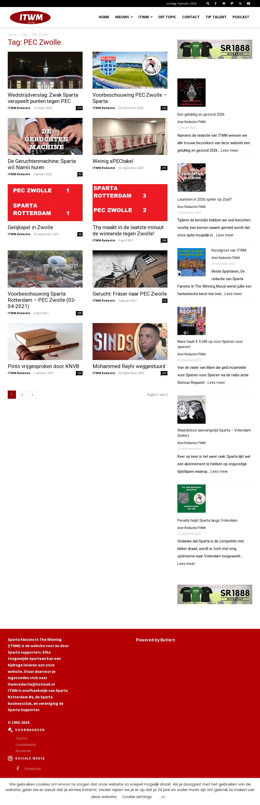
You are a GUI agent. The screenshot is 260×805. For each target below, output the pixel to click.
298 (79, 313)
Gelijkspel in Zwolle (30, 227)
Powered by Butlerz (155, 640)
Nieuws (124, 16)
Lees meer (229, 150)
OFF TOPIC (167, 16)
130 (79, 373)
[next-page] (32, 395)
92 (80, 174)
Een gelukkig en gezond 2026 (201, 114)
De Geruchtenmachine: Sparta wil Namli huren (42, 164)
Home (104, 16)
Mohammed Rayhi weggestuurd (129, 366)
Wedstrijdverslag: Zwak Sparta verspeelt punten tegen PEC (43, 98)
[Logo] (30, 17)
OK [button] (163, 797)
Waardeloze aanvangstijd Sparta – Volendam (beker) (214, 433)
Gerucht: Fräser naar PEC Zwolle (130, 294)
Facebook (33, 768)
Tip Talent (216, 16)
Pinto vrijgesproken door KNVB (43, 366)
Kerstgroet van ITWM (229, 250)
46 (80, 234)
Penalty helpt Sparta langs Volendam (207, 520)
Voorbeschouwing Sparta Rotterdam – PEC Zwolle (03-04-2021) (42, 300)
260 (164, 240)
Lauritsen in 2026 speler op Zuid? (204, 199)
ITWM (145, 16)
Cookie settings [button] (137, 796)
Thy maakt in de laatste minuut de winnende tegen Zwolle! (128, 230)
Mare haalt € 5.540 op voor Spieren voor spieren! (210, 344)
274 (79, 108)
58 (164, 300)
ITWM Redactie (19, 108)
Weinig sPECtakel (113, 161)
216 (164, 168)
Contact (191, 16)
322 (164, 108)
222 (164, 373)
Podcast (241, 16)
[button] (208, 3)
